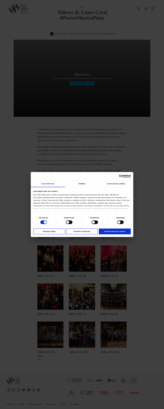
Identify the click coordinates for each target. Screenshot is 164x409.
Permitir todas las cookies (114, 231)
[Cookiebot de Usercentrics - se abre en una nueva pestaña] (121, 176)
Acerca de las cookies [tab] (116, 184)
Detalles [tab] (82, 184)
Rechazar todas (49, 231)
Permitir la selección (82, 231)
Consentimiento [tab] (47, 184)
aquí (122, 211)
